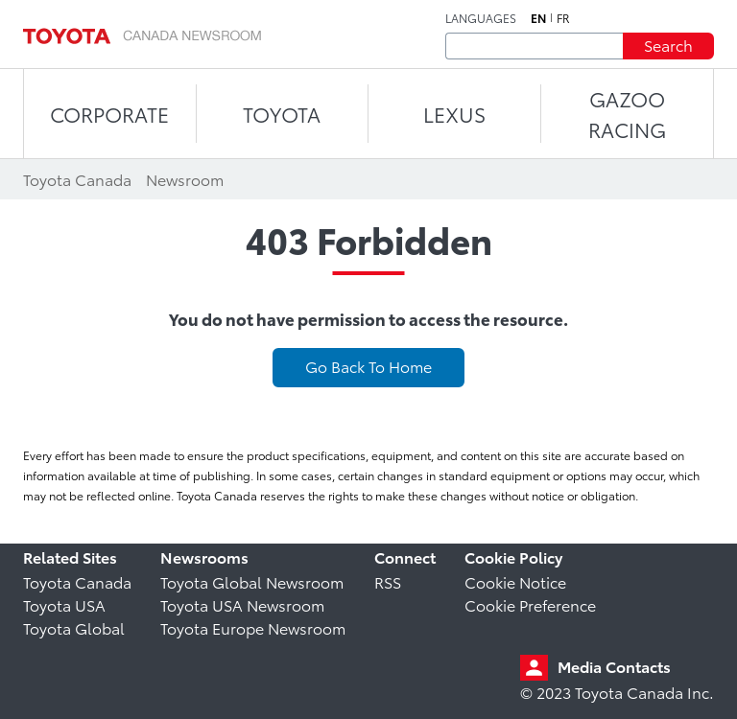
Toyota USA (64, 604)
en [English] (538, 18)
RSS (387, 581)
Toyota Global (74, 627)
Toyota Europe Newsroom (252, 627)
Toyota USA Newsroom (242, 604)
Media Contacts (614, 666)
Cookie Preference (530, 604)
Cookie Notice (515, 581)
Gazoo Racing (627, 113)
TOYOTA (282, 114)
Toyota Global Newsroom (252, 581)
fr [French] (563, 18)
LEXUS (454, 114)
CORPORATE (109, 114)
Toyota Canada (77, 581)
